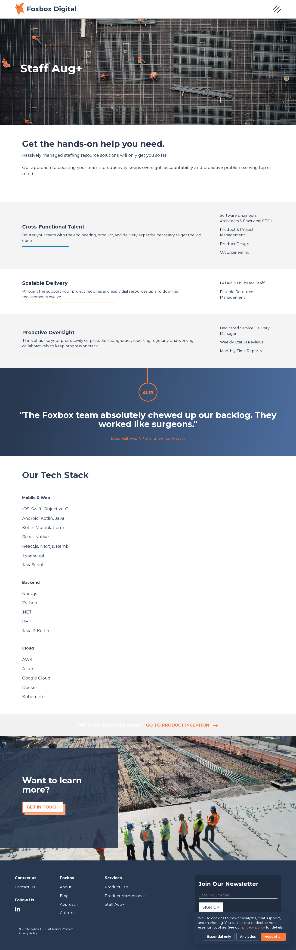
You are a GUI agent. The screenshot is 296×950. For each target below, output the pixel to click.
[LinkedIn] (17, 910)
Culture (67, 913)
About (66, 887)
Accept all (273, 936)
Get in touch (43, 807)
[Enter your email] (238, 896)
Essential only (219, 936)
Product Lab (116, 887)
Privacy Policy (27, 933)
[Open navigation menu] (277, 9)
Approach (69, 904)
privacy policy (253, 927)
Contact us (25, 887)
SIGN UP (211, 907)
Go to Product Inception (182, 725)
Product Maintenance (125, 896)
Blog (64, 896)
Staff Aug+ (114, 904)
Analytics (248, 936)
